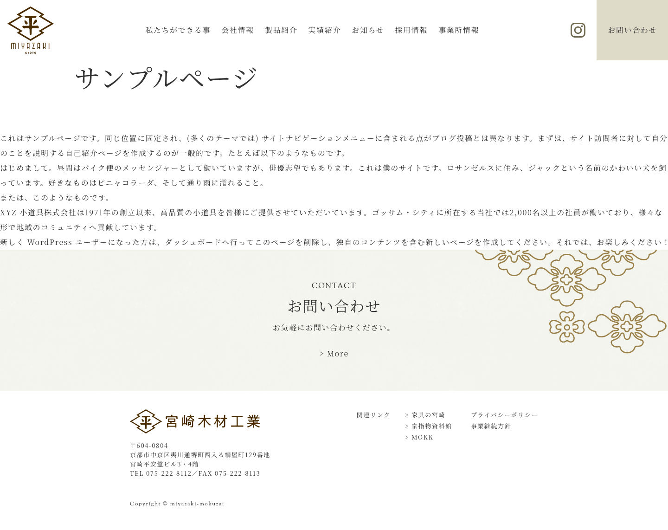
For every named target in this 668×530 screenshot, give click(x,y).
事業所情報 (458, 30)
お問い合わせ (632, 30)
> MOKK (419, 437)
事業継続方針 (491, 425)
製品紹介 (281, 30)
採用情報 (411, 30)
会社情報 (237, 30)
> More (333, 353)
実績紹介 (324, 30)
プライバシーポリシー (504, 414)
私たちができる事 (178, 30)
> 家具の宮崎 (425, 414)
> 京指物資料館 (428, 425)
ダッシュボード (193, 242)
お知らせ (368, 30)
